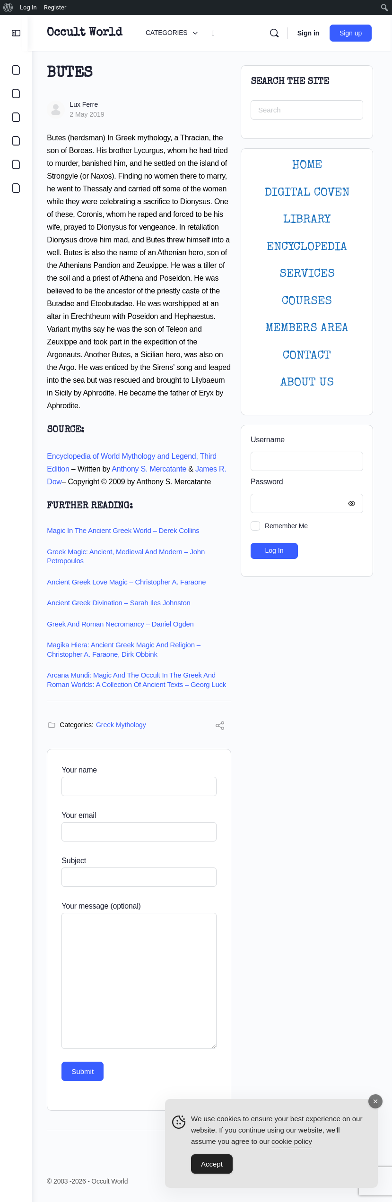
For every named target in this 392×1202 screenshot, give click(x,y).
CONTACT (307, 356)
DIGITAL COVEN (307, 193)
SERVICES (307, 274)
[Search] (275, 33)
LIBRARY (307, 220)
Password (304, 482)
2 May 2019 (91, 114)
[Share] (220, 727)
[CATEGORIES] (16, 70)
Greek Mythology (125, 725)
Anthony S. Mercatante (153, 469)
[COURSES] (16, 141)
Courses (307, 302)
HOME (307, 166)
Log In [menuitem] (28, 7)
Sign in (309, 33)
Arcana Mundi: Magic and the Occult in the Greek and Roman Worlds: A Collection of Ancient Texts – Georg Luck (140, 679)
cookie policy (291, 1142)
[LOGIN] (16, 164)
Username (268, 440)
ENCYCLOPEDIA (307, 247)
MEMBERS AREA (306, 329)
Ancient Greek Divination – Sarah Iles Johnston (122, 603)
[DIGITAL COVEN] (16, 188)
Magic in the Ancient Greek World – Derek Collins (127, 530)
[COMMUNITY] (16, 93)
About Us (307, 383)
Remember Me (286, 526)
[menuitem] (8, 7)
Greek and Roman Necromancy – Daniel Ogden (124, 624)
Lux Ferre (88, 104)
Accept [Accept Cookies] (212, 1165)
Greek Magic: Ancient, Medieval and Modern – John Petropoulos (130, 556)
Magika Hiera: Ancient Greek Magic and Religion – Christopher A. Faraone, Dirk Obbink (128, 649)
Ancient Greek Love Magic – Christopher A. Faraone (130, 582)
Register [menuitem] (55, 7)
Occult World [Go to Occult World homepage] (88, 33)
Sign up (352, 33)
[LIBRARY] (16, 117)
